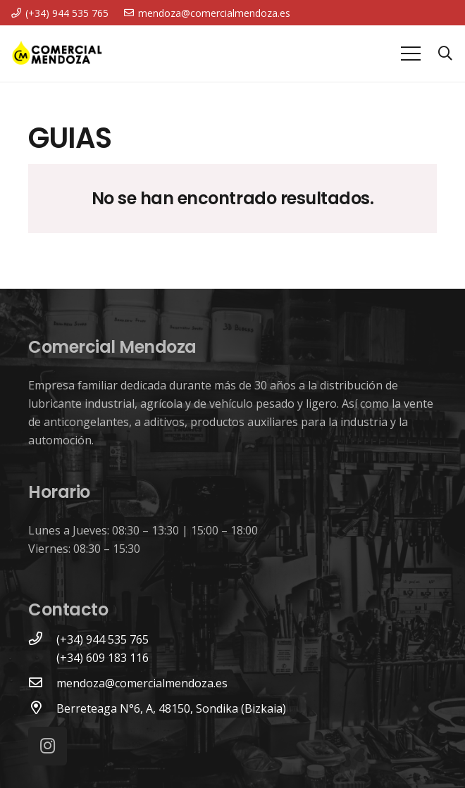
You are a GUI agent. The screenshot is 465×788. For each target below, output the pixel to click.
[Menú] (411, 53)
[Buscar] (445, 54)
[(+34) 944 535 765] (42, 639)
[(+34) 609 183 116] (42, 658)
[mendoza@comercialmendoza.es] (42, 683)
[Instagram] (47, 746)
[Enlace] (57, 53)
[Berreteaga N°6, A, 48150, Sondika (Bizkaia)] (42, 708)
